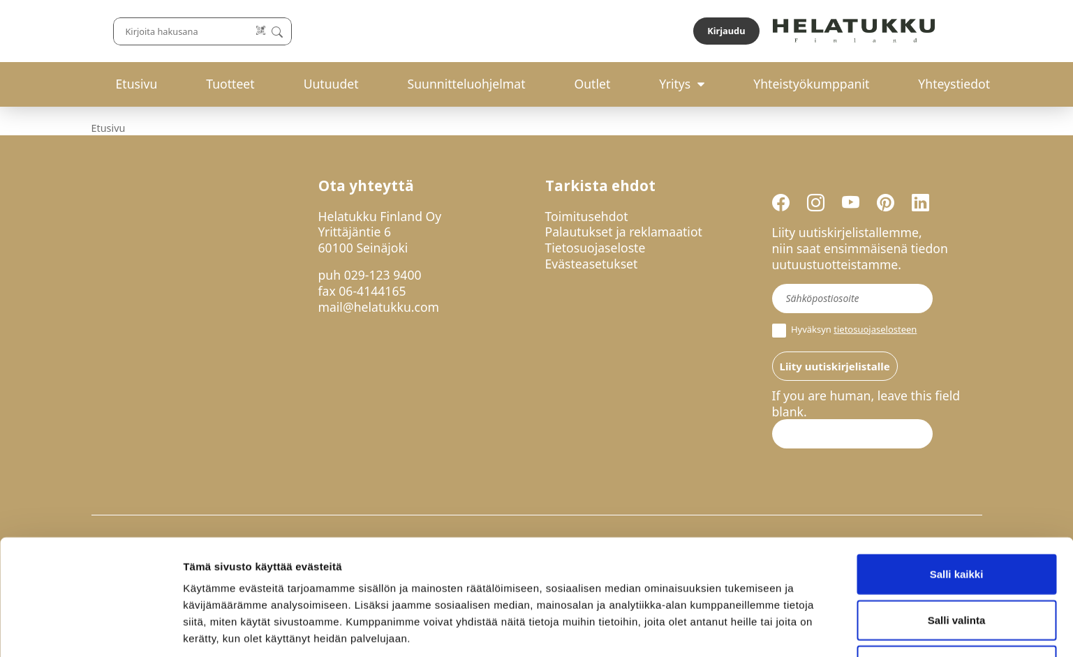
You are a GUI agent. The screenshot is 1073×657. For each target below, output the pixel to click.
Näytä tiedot (746, 629)
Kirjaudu (949, 30)
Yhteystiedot (954, 83)
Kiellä (956, 611)
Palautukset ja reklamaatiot (623, 231)
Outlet (592, 83)
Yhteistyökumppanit (811, 83)
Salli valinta (957, 566)
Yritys (674, 83)
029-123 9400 (383, 274)
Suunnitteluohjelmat (467, 83)
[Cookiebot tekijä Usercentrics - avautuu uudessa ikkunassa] (90, 629)
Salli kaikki (957, 520)
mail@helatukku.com (379, 307)
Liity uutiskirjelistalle (835, 366)
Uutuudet (331, 83)
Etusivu (137, 83)
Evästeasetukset (591, 263)
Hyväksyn (844, 331)
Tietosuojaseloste (595, 247)
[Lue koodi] (683, 31)
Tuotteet (230, 83)
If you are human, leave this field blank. (866, 404)
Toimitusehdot (586, 216)
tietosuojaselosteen (875, 329)
